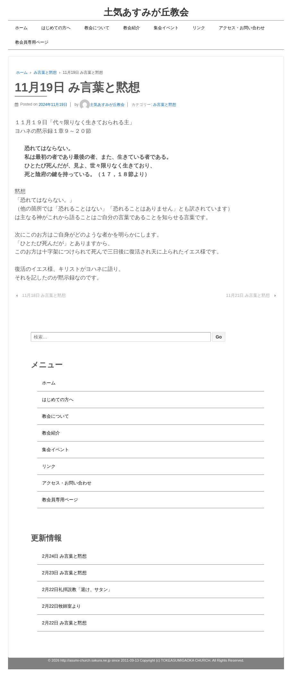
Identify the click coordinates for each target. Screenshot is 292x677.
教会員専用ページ (31, 42)
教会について (96, 27)
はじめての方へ (56, 27)
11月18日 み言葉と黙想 (44, 295)
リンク (199, 27)
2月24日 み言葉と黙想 (64, 556)
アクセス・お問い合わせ (242, 27)
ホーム (21, 27)
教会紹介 (131, 27)
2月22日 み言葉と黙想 (64, 622)
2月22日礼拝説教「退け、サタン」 (77, 589)
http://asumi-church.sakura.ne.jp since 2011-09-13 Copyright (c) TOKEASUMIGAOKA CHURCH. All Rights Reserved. (151, 660)
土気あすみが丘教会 (146, 12)
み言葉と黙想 (45, 72)
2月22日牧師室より (61, 606)
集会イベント (166, 27)
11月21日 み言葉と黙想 (248, 295)
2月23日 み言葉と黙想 (64, 572)
